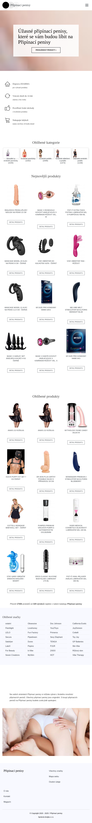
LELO (7, 633)
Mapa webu (54, 776)
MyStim (31, 655)
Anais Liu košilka (16, 430)
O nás (6, 791)
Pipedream (32, 637)
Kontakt (7, 796)
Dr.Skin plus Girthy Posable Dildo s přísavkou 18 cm (46, 479)
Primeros (54, 633)
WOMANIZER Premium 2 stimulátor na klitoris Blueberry (76, 479)
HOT (52, 655)
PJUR (52, 646)
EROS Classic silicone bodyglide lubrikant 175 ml (46, 578)
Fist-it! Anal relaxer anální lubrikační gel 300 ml (76, 578)
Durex (30, 642)
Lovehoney (32, 628)
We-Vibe (76, 646)
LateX (7, 646)
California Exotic (79, 624)
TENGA (53, 642)
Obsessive (32, 624)
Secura (8, 637)
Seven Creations (12, 655)
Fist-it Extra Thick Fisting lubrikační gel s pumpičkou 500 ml (76, 212)
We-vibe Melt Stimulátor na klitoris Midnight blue (76, 310)
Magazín (7, 802)
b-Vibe (30, 651)
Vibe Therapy (78, 655)
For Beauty (10, 651)
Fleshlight (9, 628)
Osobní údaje (54, 782)
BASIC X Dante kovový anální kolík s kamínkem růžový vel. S (46, 358)
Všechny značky (56, 771)
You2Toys (54, 628)
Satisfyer (9, 642)
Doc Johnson (55, 624)
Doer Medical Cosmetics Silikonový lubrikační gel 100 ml (76, 528)
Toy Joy (76, 637)
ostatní (8, 624)
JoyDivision (77, 628)
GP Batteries (78, 642)
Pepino (31, 646)
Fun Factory (33, 633)
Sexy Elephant (56, 637)
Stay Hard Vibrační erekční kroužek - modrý (16, 578)
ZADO (52, 651)
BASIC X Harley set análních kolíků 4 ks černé (16, 358)
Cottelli (75, 633)
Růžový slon (78, 651)
